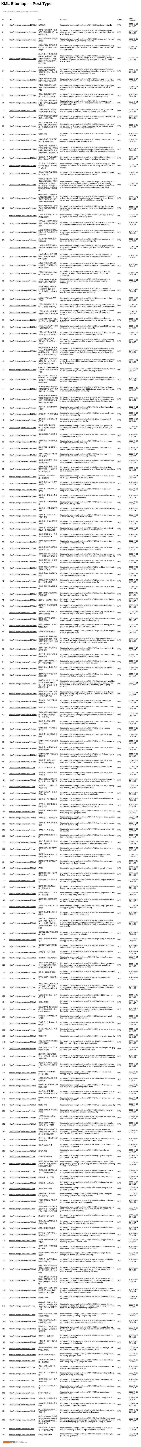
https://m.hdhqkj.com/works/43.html (22, 1145)
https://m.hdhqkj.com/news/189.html (22, 95)
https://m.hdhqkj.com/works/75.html (22, 923)
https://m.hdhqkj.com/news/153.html (22, 399)
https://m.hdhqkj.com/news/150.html (22, 420)
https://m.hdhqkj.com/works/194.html (23, 47)
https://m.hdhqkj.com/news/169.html (22, 265)
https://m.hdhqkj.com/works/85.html (22, 855)
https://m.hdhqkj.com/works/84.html (22, 862)
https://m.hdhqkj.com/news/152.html (22, 408)
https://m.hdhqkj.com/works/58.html (22, 1042)
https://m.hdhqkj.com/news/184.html (22, 134)
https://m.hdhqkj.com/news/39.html (22, 1171)
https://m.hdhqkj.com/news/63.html (22, 1009)
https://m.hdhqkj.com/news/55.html (22, 1065)
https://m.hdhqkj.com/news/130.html (22, 555)
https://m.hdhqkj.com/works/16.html (22, 1336)
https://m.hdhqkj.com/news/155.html (22, 379)
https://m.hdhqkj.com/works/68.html (22, 972)
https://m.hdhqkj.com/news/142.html (22, 477)
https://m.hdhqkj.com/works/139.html (23, 496)
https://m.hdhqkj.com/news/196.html (22, 32)
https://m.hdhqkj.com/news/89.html (22, 830)
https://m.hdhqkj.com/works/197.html (23, 25)
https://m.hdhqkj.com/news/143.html (22, 469)
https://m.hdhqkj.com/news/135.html (22, 522)
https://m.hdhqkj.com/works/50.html (22, 1099)
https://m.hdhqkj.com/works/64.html (22, 1002)
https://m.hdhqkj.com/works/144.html (23, 461)
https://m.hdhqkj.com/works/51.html (22, 1092)
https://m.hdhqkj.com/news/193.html (22, 59)
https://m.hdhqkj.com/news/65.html (22, 996)
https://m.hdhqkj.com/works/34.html (22, 1201)
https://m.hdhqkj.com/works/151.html (23, 414)
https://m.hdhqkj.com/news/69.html (22, 965)
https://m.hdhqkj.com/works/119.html (23, 626)
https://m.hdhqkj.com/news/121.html (22, 613)
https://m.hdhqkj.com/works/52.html (22, 1086)
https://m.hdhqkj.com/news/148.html (22, 435)
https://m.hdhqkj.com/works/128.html (23, 568)
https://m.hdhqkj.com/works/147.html (23, 442)
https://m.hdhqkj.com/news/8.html (21, 1387)
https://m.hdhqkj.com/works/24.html (22, 1269)
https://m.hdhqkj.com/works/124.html (23, 594)
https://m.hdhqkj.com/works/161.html (23, 327)
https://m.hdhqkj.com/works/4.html (22, 1411)
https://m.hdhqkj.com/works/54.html (22, 1073)
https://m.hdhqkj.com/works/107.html (23, 715)
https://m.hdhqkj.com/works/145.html (23, 455)
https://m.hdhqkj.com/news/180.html (22, 166)
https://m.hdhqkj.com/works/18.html (22, 1321)
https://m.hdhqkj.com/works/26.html (22, 1254)
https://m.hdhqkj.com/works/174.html (23, 223)
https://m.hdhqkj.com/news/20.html (22, 1306)
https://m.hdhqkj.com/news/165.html (22, 299)
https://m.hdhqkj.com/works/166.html (23, 290)
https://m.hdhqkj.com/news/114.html (22, 662)
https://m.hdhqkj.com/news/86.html (22, 849)
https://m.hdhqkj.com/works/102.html (23, 748)
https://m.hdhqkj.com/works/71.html (22, 952)
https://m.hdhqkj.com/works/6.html (22, 1398)
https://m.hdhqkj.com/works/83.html (22, 868)
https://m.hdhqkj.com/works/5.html (22, 1404)
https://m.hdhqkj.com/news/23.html (22, 1280)
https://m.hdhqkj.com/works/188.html (23, 103)
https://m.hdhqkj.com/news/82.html (22, 874)
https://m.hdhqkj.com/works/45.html (22, 1131)
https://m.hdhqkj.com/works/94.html (22, 799)
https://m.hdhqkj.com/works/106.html (23, 722)
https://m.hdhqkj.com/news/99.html (22, 767)
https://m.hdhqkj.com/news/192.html (22, 71)
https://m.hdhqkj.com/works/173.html (23, 232)
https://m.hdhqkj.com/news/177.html (22, 198)
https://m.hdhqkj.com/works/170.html (23, 256)
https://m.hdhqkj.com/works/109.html (23, 701)
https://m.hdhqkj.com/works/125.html (23, 587)
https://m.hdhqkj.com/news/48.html (22, 1111)
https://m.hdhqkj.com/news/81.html (22, 881)
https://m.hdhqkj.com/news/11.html (22, 1367)
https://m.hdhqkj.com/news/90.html (22, 824)
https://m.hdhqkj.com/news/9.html (21, 1380)
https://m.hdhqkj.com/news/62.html (22, 1017)
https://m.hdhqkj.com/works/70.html (22, 958)
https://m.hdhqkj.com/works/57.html (22, 1049)
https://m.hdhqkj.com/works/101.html (23, 755)
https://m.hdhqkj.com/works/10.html (22, 1374)
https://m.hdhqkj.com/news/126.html (22, 581)
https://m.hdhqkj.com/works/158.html (23, 351)
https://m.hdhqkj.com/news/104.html (22, 735)
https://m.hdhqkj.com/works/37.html (22, 1183)
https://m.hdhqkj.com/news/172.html (22, 240)
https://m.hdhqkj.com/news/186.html (22, 117)
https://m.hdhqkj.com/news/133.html (22, 535)
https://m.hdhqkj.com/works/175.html (23, 216)
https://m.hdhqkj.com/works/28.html (22, 1241)
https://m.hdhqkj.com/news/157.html (22, 361)
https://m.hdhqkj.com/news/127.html (22, 574)
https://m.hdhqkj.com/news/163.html (22, 312)
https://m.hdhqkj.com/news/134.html (22, 529)
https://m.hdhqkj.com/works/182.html (23, 149)
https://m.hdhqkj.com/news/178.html (22, 184)
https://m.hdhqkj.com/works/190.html (23, 87)
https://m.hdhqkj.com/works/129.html (23, 561)
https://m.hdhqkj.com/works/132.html (23, 542)
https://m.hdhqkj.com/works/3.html (22, 1420)
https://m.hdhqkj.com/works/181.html (23, 158)
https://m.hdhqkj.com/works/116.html (23, 649)
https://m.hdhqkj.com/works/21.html (22, 1297)
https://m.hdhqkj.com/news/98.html (22, 774)
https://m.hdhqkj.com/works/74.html (22, 933)
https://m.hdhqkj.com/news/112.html (22, 675)
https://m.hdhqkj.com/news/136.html (22, 516)
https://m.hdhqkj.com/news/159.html (22, 341)
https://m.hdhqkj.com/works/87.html (22, 842)
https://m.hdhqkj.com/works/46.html (22, 1124)
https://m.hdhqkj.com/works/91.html (22, 818)
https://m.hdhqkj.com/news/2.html (21, 1429)
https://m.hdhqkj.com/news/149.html (22, 428)
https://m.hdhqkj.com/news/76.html (22, 913)
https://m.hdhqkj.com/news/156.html (22, 370)
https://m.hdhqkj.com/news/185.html (22, 126)
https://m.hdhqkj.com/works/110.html (23, 694)
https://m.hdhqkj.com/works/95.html (22, 793)
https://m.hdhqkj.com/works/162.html (23, 320)
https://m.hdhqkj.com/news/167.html (22, 281)
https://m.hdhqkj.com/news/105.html (22, 729)
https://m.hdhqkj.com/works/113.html (23, 668)
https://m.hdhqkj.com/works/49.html (22, 1105)
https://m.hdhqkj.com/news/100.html (22, 761)
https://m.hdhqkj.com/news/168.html (22, 273)
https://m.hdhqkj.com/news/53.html (22, 1079)
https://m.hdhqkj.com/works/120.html (23, 619)
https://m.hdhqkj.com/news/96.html (22, 787)
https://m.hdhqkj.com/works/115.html (23, 655)
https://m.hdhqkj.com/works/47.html (22, 1117)
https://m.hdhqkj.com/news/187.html (22, 111)
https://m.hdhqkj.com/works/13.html (22, 1355)
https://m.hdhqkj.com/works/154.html (23, 389)
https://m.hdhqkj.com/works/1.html (22, 1435)
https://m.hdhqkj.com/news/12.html (22, 1361)
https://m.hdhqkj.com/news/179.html (22, 173)
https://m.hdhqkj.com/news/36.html (22, 1189)
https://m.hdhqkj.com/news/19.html (22, 1315)
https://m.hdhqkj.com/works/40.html (22, 1164)
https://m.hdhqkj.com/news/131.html (22, 548)
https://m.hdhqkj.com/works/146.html (23, 448)
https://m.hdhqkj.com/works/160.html (23, 333)
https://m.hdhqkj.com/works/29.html (22, 1234)
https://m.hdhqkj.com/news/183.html (22, 140)
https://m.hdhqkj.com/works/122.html (23, 606)
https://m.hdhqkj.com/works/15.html (22, 1342)
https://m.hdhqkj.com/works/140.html (23, 490)
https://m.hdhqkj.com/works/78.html (22, 900)
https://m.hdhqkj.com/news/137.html (22, 509)
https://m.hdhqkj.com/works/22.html (22, 1290)
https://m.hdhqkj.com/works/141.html (23, 483)
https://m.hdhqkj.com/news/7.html (21, 1393)
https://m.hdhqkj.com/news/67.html (22, 978)
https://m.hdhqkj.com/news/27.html (22, 1247)
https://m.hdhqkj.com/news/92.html (22, 812)
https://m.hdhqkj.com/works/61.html (22, 1023)
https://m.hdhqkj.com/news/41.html (22, 1156)
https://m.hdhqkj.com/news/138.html (22, 503)
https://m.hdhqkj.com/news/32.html (22, 1216)
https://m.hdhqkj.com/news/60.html (22, 1030)
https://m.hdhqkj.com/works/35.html (22, 1195)
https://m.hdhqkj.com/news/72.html (22, 946)
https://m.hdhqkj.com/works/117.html (23, 640)
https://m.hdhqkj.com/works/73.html (22, 940)
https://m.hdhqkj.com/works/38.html (22, 1177)
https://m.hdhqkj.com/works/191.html (23, 80)
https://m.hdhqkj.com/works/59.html (22, 1036)
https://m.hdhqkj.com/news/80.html (22, 887)
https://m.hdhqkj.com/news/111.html (22, 684)
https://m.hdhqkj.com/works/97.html (22, 780)
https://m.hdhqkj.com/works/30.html (22, 1228)
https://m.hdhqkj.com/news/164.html (22, 305)
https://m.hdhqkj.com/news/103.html (22, 742)
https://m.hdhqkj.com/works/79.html (22, 894)
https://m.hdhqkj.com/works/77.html (22, 907)
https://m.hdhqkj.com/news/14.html (22, 1349)
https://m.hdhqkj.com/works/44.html (22, 1139)
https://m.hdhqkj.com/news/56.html (22, 1056)
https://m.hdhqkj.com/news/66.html (22, 987)
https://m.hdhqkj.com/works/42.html (22, 1151)
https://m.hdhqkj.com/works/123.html (23, 600)
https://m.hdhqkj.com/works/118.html (23, 632)
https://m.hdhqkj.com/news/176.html (22, 208)
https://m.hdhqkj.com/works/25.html (22, 1260)
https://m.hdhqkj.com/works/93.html (22, 805)
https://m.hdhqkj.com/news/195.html (22, 40)
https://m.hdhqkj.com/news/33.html (22, 1209)
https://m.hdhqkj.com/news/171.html (22, 247)
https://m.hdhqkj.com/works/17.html (22, 1329)
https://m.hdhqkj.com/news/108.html (22, 707)
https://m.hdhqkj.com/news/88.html (22, 836)
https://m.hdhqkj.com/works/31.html (22, 1222)
